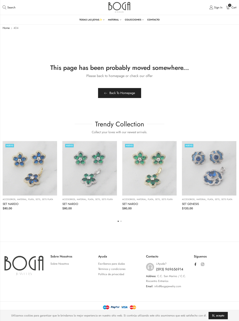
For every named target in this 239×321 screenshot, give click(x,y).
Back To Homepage (119, 93)
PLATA (31, 199)
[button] (118, 221)
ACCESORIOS (9, 199)
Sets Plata (47, 199)
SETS (38, 199)
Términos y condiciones (111, 269)
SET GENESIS (190, 204)
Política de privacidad (111, 274)
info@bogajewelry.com (167, 286)
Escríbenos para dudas (111, 264)
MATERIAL (21, 199)
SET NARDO (10, 204)
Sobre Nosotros (59, 264)
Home (6, 28)
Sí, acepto (218, 315)
